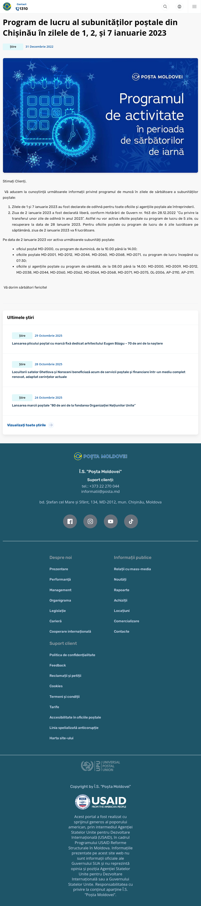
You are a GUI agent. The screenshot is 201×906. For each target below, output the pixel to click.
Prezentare (59, 569)
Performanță (60, 579)
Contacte (121, 631)
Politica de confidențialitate (72, 655)
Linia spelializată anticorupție (74, 728)
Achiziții (120, 600)
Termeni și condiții (65, 697)
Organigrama (60, 600)
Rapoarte (121, 590)
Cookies (56, 686)
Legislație (58, 611)
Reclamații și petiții (65, 676)
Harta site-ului (61, 738)
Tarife (54, 707)
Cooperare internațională (70, 631)
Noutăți (120, 579)
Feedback (58, 665)
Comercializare (126, 621)
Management (60, 590)
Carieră (56, 621)
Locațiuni (122, 611)
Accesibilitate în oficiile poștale (75, 717)
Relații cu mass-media (132, 569)
